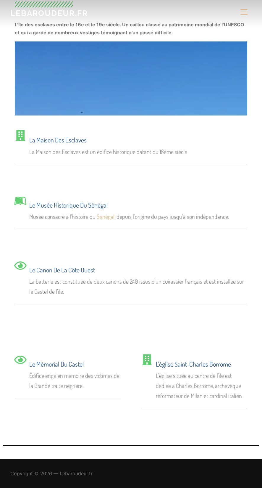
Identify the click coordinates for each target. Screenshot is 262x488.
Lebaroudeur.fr (49, 13)
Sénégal (105, 216)
